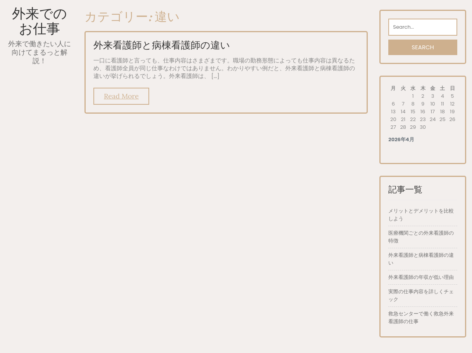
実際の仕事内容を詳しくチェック (421, 295)
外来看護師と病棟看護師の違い (161, 45)
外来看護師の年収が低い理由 (421, 277)
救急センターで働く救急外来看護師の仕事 (421, 317)
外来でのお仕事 (39, 20)
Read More (121, 96)
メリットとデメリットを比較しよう (421, 214)
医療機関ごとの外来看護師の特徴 (421, 236)
